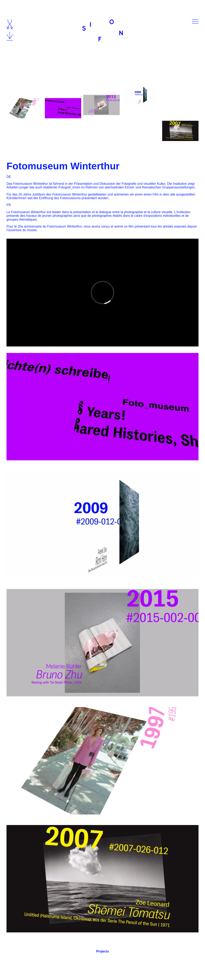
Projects (102, 951)
